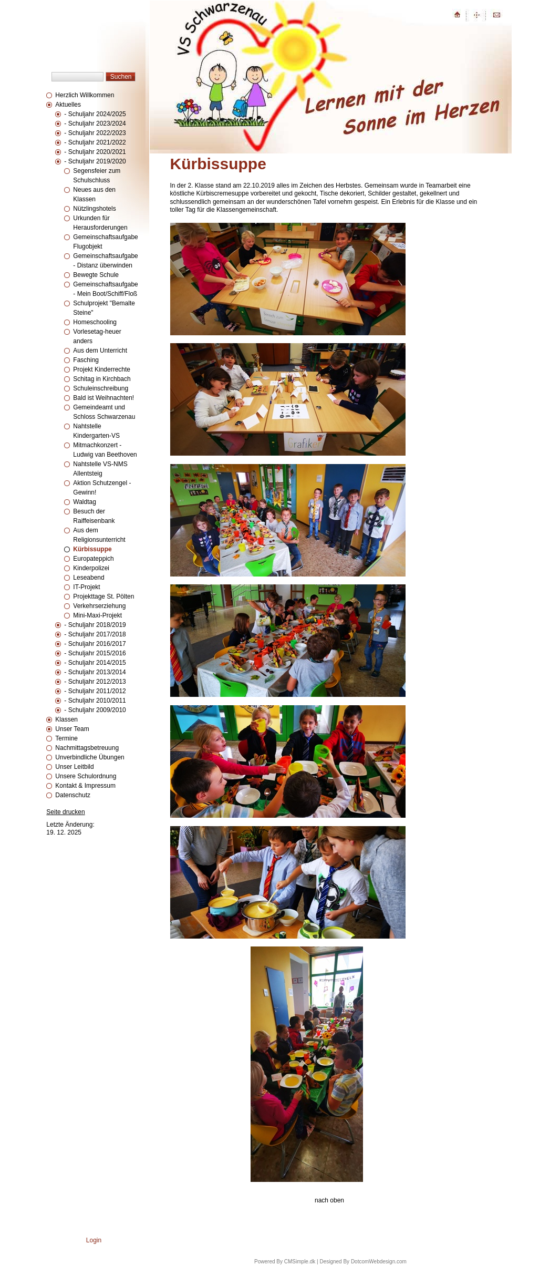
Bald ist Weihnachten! (103, 398)
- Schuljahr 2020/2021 (95, 152)
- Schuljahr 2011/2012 (95, 691)
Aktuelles (68, 104)
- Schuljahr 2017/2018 (95, 634)
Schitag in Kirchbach (101, 379)
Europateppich (93, 558)
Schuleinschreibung (100, 388)
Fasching (86, 360)
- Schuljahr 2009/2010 (95, 710)
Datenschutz (72, 795)
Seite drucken (65, 812)
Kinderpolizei (91, 568)
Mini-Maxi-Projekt (97, 615)
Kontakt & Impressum (85, 785)
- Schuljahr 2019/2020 (95, 161)
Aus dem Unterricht (100, 350)
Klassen (66, 719)
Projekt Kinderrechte (101, 369)
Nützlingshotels (94, 208)
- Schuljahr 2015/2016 (95, 653)
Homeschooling (95, 322)
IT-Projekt (86, 587)
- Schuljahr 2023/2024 (95, 123)
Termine (66, 738)
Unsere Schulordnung (85, 776)
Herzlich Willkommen (84, 95)
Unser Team (72, 729)
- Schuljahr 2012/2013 (95, 681)
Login (93, 1240)
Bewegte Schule (96, 275)
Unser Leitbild (74, 766)
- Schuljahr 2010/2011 (95, 700)
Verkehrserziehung (99, 606)
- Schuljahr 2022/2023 (95, 133)
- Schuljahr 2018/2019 (95, 625)
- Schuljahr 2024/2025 (95, 114)
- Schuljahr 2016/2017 (95, 643)
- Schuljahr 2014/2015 (95, 662)
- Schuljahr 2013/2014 (95, 672)
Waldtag (84, 502)
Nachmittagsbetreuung (87, 748)
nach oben (329, 1200)
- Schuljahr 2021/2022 (95, 142)
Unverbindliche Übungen (89, 757)
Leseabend (88, 577)
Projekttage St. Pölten (103, 596)
